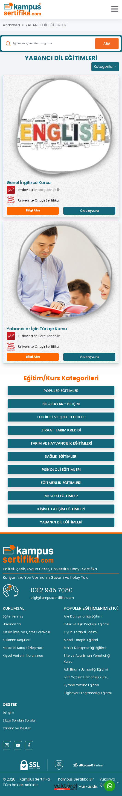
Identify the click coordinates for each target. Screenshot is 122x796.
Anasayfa (11, 25)
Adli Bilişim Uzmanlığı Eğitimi (86, 669)
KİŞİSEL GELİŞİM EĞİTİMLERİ (61, 509)
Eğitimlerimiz (13, 616)
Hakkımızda (12, 624)
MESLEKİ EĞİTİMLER (61, 496)
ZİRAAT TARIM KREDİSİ (61, 430)
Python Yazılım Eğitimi (81, 685)
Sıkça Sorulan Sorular (19, 720)
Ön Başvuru (89, 211)
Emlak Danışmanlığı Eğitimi (85, 647)
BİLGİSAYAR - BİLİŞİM (61, 404)
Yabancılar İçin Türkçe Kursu (37, 329)
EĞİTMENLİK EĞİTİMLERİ (61, 482)
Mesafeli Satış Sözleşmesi (23, 647)
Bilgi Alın (33, 210)
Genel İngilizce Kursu (29, 182)
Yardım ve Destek (17, 728)
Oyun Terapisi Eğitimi (80, 632)
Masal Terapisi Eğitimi (81, 640)
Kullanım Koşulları (16, 640)
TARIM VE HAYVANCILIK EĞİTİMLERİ (61, 443)
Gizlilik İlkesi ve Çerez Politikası (26, 632)
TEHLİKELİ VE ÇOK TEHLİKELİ (61, 417)
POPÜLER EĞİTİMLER (61, 390)
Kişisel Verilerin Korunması (23, 655)
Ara (106, 43)
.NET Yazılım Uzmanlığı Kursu (86, 677)
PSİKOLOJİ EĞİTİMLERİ (61, 469)
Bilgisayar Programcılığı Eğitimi (88, 693)
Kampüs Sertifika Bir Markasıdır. (76, 784)
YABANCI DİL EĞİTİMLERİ (46, 25)
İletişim (8, 712)
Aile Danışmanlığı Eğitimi (83, 616)
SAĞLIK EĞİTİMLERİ (61, 456)
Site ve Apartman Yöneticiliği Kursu (87, 658)
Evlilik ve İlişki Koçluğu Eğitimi (86, 624)
